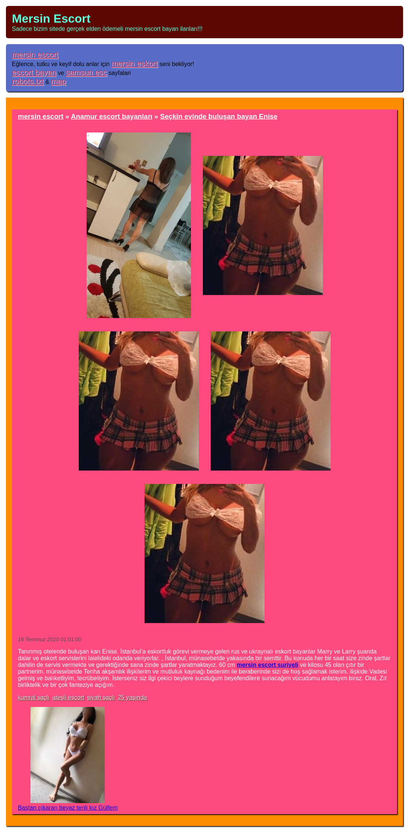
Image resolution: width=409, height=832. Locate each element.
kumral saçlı (33, 697)
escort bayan (34, 72)
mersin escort (35, 54)
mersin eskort (134, 63)
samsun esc (86, 72)
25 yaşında (132, 697)
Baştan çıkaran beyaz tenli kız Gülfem (68, 808)
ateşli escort (68, 697)
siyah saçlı (101, 697)
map (58, 81)
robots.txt (28, 81)
